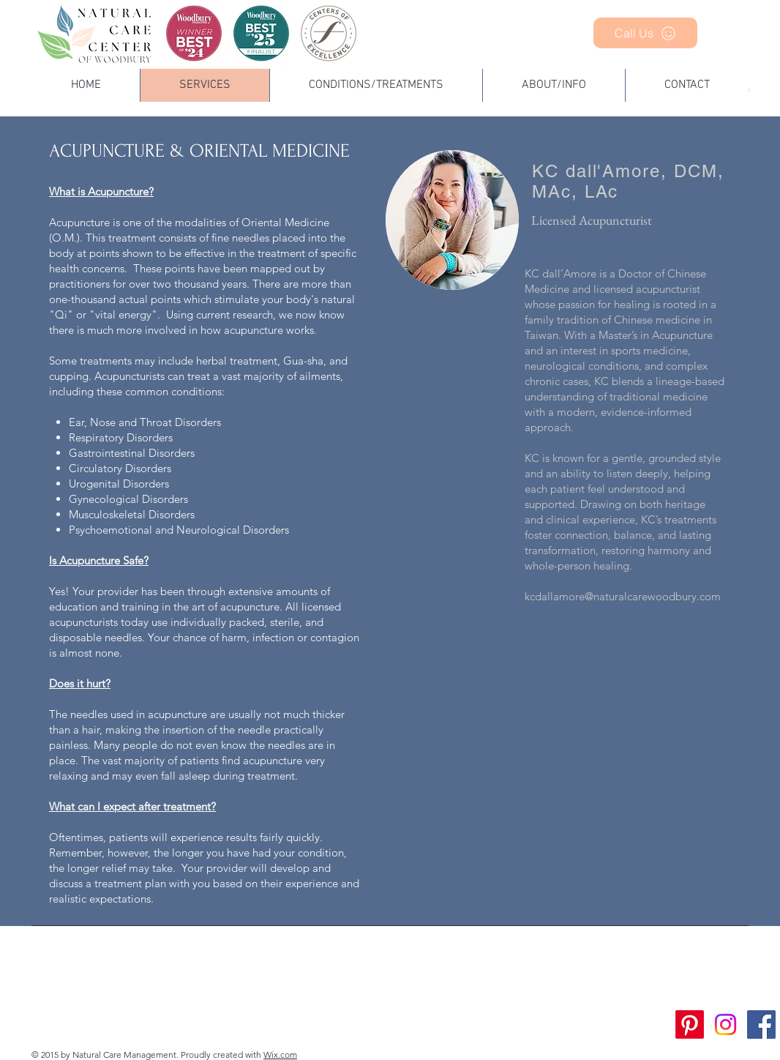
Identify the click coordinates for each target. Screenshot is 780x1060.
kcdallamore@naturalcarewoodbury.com (623, 596)
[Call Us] (645, 33)
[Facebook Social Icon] (761, 1024)
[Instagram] (725, 1024)
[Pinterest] (689, 1024)
